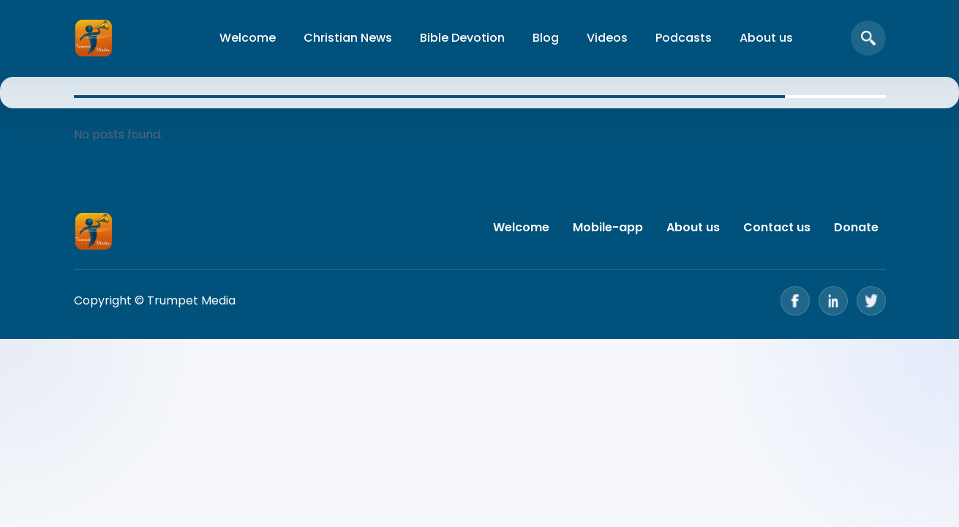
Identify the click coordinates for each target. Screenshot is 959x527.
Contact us (777, 227)
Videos (607, 37)
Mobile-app (608, 227)
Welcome (247, 37)
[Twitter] (871, 300)
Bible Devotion (462, 37)
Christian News (348, 37)
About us (766, 37)
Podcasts (683, 37)
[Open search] (868, 38)
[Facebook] (795, 300)
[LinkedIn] (833, 300)
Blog (546, 37)
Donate (856, 227)
